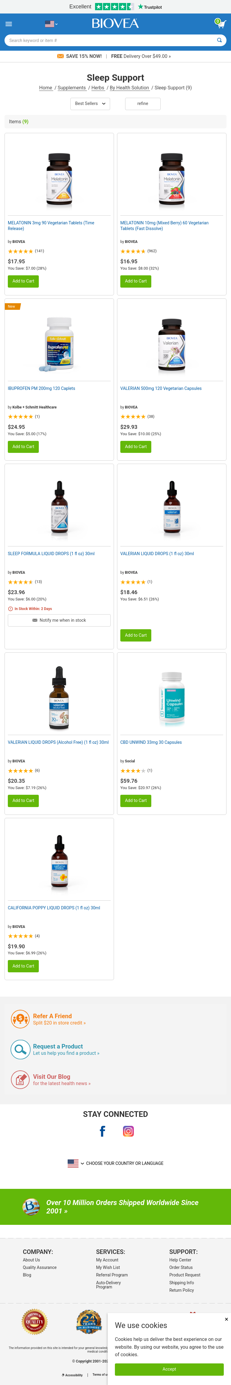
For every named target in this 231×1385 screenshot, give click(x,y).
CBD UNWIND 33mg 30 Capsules (151, 742)
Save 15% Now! (80, 56)
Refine (142, 103)
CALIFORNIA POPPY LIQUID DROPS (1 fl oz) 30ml (54, 907)
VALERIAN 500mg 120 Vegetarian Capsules (161, 388)
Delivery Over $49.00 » (141, 56)
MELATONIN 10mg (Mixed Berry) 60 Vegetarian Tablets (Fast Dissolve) (164, 225)
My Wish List (108, 1267)
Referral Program (112, 1275)
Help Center (180, 1260)
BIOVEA (18, 242)
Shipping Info (181, 1282)
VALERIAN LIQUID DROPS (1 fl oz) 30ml (157, 553)
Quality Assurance (40, 1267)
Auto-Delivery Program (108, 1284)
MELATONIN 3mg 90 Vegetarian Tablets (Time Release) (51, 225)
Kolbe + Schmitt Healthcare (34, 407)
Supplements (72, 88)
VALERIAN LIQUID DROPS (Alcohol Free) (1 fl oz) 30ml (58, 742)
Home (46, 88)
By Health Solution (130, 88)
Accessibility (72, 1375)
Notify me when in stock (59, 620)
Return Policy (181, 1290)
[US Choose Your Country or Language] (51, 24)
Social (130, 761)
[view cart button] (221, 24)
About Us (31, 1260)
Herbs (98, 88)
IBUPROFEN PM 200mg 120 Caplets (41, 388)
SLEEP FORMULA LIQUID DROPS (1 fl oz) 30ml (51, 553)
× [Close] (226, 1319)
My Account (107, 1260)
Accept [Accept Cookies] (169, 1369)
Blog (27, 1275)
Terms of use (101, 1374)
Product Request (184, 1275)
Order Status (181, 1267)
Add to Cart (23, 281)
